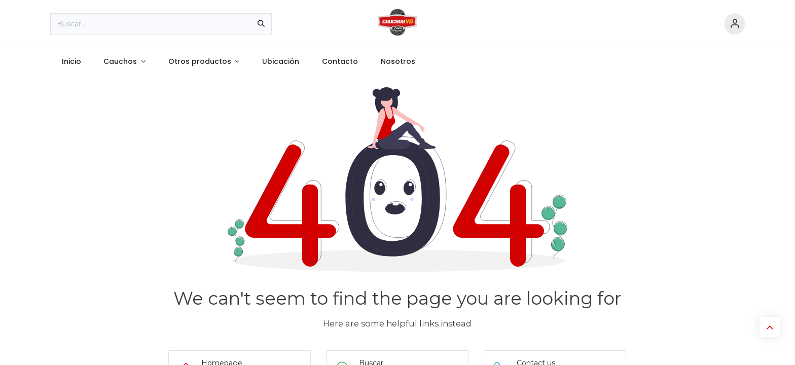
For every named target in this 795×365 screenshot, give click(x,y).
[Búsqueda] (261, 24)
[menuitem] (71, 61)
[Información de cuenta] (735, 24)
